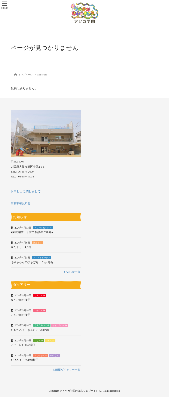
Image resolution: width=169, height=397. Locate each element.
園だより (37, 242)
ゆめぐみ (54, 355)
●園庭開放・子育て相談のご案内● (32, 232)
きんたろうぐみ (41, 325)
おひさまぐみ (40, 355)
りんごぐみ (39, 295)
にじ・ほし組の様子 (23, 345)
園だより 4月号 (21, 247)
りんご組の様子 (20, 299)
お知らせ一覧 (72, 271)
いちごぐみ (39, 310)
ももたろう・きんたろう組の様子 (31, 330)
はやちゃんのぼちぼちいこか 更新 (32, 262)
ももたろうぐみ (59, 325)
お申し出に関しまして (26, 191)
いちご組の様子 (20, 314)
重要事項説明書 (20, 203)
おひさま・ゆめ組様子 (25, 360)
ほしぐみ (50, 340)
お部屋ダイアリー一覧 (66, 369)
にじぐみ (38, 340)
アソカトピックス (43, 227)
